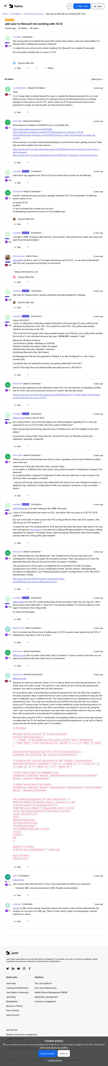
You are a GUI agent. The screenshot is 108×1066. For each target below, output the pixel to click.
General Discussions (33, 14)
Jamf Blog (11, 997)
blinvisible (17, 121)
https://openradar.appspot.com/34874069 (32, 129)
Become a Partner (14, 1006)
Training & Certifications (17, 988)
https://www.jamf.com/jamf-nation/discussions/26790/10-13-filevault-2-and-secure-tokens (55, 155)
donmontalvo (19, 256)
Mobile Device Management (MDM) (51, 992)
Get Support (16, 14)
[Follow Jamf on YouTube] (18, 968)
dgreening (17, 674)
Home (5, 14)
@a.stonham (36, 529)
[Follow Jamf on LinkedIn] (13, 968)
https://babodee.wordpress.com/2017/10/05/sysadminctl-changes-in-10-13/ (48, 132)
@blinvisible (18, 418)
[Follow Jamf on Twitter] (7, 968)
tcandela (17, 37)
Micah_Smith (19, 628)
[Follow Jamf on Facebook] (29, 968)
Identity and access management (21, 1034)
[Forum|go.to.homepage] (16, 6)
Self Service (11, 1030)
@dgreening (18, 880)
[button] (5, 7)
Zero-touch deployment (46, 988)
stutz (15, 875)
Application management (46, 997)
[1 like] (23, 63)
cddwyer (17, 904)
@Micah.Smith (19, 655)
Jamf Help (11, 983)
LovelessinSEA (19, 88)
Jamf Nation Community (17, 992)
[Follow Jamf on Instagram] (24, 968)
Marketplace (12, 1001)
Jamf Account (12, 1015)
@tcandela (18, 260)
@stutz (16, 908)
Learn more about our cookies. (54, 1047)
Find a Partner (12, 1010)
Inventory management (45, 1001)
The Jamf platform (43, 983)
